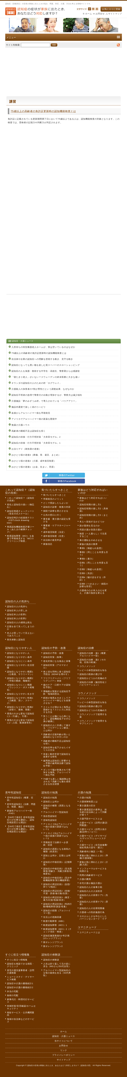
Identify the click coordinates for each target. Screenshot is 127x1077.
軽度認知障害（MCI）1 (55, 925)
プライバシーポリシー (63, 1055)
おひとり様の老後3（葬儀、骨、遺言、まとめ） (36, 455)
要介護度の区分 (87, 805)
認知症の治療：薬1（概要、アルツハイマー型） (93, 654)
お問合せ (100, 13)
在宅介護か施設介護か (90, 883)
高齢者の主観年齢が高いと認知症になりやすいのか (57, 735)
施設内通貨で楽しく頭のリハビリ (29, 407)
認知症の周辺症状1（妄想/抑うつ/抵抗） (56, 885)
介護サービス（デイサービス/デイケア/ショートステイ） (93, 838)
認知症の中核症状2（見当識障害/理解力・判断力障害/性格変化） (57, 871)
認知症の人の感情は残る (19, 622)
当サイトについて (63, 1041)
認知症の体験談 (51, 959)
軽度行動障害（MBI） (54, 921)
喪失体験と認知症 (16, 639)
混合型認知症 (50, 816)
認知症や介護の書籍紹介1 (20, 983)
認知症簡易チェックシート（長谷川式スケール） (20, 512)
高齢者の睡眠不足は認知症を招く (29, 431)
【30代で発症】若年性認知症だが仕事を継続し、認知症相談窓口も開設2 (21, 829)
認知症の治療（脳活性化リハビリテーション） (93, 683)
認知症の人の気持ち (17, 606)
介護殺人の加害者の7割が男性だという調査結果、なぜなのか (43, 389)
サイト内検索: (13, 44)
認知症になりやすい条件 (19, 657)
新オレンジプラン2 (53, 946)
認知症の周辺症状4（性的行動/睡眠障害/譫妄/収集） (57, 905)
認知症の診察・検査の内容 (57, 507)
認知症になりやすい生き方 (20, 694)
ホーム (88, 13)
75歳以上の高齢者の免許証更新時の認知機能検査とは (43, 111)
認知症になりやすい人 (18, 653)
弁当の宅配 (12, 991)
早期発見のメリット (53, 499)
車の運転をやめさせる (90, 540)
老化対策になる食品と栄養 (57, 661)
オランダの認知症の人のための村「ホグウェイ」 (37, 383)
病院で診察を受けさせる (55, 511)
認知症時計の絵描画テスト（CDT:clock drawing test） (20, 520)
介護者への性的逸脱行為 (92, 912)
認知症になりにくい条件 (19, 661)
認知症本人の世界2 (16, 618)
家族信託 (47, 544)
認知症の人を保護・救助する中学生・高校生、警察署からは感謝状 (46, 371)
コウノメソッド (87, 666)
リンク (63, 1050)
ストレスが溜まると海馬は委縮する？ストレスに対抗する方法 (57, 709)
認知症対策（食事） (53, 657)
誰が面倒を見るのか (89, 525)
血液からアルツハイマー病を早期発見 (31, 413)
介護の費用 (85, 879)
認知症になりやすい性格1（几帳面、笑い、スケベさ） (20, 700)
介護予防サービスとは (90, 818)
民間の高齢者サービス (90, 875)
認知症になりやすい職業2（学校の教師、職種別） (20, 679)
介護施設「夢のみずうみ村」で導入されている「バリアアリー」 (45, 401)
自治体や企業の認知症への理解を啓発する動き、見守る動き (42, 359)
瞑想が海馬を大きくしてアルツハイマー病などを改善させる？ (57, 700)
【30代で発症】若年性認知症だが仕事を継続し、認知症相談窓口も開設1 (21, 820)
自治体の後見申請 (52, 540)
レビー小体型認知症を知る (93, 670)
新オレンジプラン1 (53, 942)
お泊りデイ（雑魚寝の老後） (26, 449)
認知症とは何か (51, 801)
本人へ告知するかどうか (92, 521)
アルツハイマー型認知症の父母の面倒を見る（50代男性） (57, 973)
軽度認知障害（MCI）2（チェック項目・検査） (57, 930)
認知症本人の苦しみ (17, 610)
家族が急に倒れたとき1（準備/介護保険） (93, 856)
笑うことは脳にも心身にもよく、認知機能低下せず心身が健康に (57, 718)
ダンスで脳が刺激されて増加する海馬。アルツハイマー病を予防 (57, 772)
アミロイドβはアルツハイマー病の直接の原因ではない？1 (57, 826)
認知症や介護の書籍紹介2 (20, 987)
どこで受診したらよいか (55, 503)
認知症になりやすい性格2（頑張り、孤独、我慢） (20, 708)
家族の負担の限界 (88, 544)
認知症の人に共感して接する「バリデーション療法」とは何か (57, 728)
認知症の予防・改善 (53, 653)
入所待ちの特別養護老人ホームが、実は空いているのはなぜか (43, 347)
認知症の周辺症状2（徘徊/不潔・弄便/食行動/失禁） (56, 892)
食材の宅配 (12, 995)
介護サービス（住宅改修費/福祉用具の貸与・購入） (93, 846)
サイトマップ (115, 13)
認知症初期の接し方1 (90, 504)
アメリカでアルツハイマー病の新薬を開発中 (34, 419)
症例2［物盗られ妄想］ (91, 569)
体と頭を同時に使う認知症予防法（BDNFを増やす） (57, 672)
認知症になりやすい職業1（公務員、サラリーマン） (20, 672)
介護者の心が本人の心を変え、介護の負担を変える (93, 591)
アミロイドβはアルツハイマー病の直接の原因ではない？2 (57, 836)
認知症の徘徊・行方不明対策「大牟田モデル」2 (36, 437)
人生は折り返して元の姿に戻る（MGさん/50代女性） (57, 964)
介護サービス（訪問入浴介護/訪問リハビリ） (93, 830)
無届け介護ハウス (21, 425)
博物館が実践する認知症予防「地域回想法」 (57, 692)
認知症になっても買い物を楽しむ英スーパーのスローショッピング (46, 365)
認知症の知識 (50, 797)
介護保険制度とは (88, 801)
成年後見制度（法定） (54, 532)
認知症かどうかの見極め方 (93, 678)
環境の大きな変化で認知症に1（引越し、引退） (20, 714)
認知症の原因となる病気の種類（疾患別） (57, 850)
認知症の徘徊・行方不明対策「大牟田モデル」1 (36, 443)
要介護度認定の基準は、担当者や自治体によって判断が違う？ (93, 812)
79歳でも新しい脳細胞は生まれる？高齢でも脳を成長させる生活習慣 (57, 781)
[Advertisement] (63, 71)
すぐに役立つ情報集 (17, 959)
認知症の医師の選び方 (90, 674)
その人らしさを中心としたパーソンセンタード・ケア (93, 917)
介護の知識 (85, 797)
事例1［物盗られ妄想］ (91, 548)
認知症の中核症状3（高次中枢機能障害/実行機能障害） (57, 878)
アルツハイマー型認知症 (55, 812)
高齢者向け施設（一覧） (92, 851)
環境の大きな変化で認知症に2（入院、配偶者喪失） (20, 721)
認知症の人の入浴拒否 (90, 891)
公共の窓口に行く (52, 515)
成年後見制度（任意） (54, 536)
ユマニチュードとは (89, 932)
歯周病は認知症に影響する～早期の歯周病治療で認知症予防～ (57, 763)
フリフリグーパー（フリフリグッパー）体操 (57, 679)
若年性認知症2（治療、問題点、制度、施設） (21, 805)
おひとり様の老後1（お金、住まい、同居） (34, 467)
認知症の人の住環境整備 (92, 908)
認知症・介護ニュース (63, 1036)
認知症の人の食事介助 (90, 887)
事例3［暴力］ (86, 558)
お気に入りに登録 (111, 9)
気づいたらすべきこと (54, 495)
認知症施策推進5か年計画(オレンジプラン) (56, 936)
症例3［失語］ (86, 573)
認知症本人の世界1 (16, 614)
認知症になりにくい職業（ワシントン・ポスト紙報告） (20, 687)
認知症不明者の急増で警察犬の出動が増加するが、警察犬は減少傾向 (47, 395)
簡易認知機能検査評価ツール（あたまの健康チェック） (20, 529)
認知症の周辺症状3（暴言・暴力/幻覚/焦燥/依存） (57, 898)
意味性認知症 (50, 820)
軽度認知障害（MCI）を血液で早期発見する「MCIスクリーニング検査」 (20, 538)
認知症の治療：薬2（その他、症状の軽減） (92, 660)
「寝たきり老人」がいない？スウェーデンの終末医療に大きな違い (46, 377)
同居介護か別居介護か (90, 529)
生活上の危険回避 (52, 917)
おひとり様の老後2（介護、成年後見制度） (34, 461)
